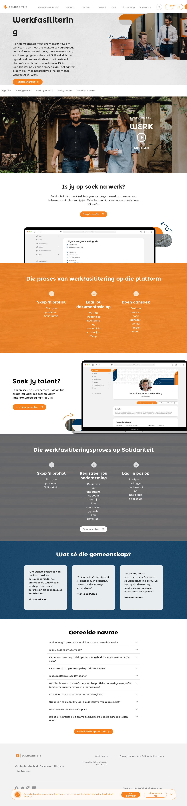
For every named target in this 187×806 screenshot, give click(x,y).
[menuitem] (49, 7)
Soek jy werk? (23, 90)
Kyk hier (6, 90)
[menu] (92, 7)
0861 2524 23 (101, 764)
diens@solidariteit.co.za (95, 762)
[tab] (93, 642)
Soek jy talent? (44, 90)
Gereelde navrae (85, 90)
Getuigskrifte (64, 90)
